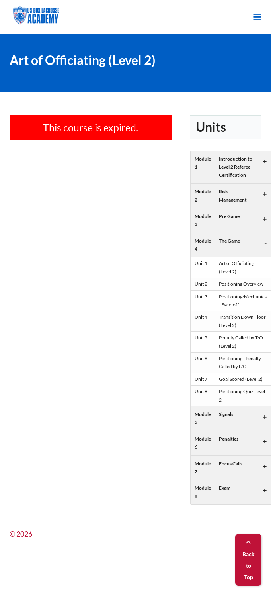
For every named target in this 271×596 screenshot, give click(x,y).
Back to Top (248, 560)
